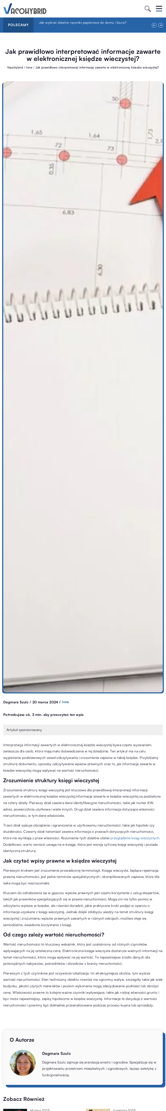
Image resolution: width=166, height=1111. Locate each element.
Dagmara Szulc (16, 702)
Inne (65, 702)
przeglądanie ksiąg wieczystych (134, 838)
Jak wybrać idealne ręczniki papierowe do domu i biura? (83, 22)
